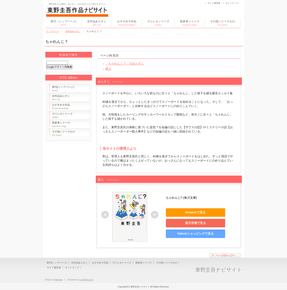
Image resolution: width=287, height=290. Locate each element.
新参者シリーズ (189, 23)
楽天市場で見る (195, 223)
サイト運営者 (214, 3)
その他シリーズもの (222, 23)
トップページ (52, 31)
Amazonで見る (195, 212)
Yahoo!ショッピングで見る (195, 233)
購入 (108, 68)
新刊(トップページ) (63, 89)
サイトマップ (232, 3)
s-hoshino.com (86, 280)
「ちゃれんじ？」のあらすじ (124, 63)
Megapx (59, 280)
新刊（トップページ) (63, 23)
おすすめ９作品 (126, 23)
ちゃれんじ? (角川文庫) (181, 197)
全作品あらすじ (96, 23)
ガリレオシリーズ (158, 23)
